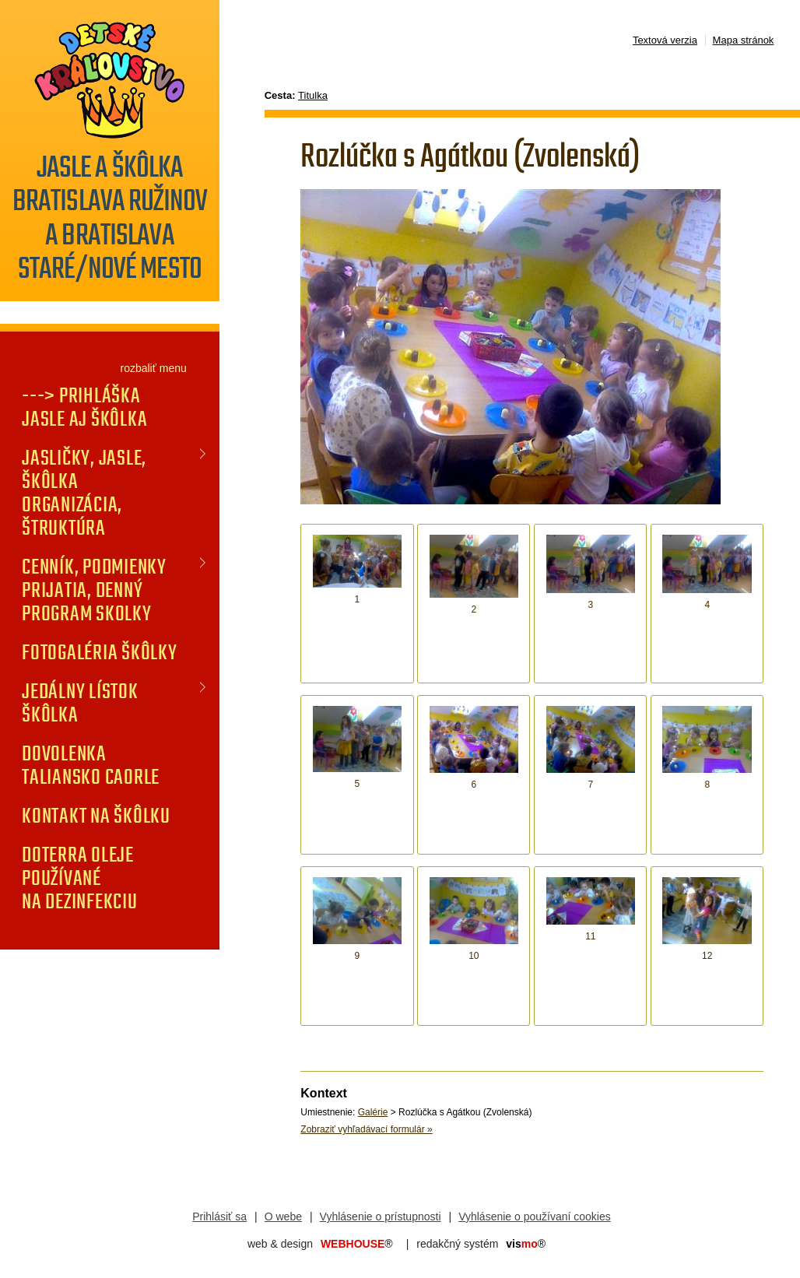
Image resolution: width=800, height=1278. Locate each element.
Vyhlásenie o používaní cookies (534, 1216)
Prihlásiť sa (219, 1216)
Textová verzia (665, 40)
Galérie (373, 1112)
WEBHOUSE (357, 1244)
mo (526, 1244)
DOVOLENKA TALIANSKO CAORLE (91, 765)
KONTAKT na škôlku (96, 815)
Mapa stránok (743, 40)
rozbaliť (138, 368)
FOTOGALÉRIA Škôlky (99, 652)
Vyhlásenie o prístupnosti (380, 1216)
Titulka (313, 95)
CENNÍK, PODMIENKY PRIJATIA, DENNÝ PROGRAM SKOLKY (94, 590)
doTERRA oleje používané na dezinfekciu (80, 878)
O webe (283, 1216)
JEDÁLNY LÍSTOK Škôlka (80, 702)
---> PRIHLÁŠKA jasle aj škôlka (84, 407)
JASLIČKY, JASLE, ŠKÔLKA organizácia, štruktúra (84, 492)
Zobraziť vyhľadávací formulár (366, 1129)
